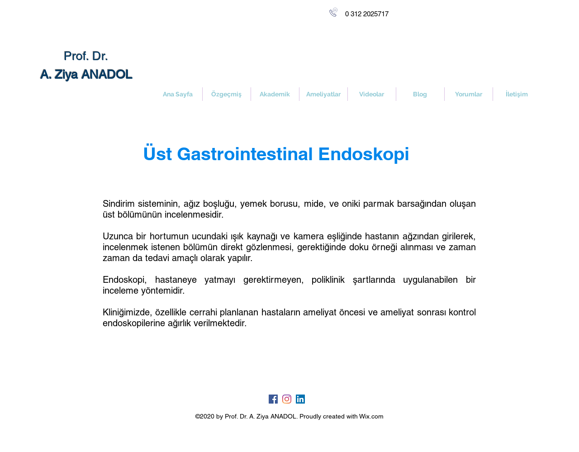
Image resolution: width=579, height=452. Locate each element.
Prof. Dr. (86, 56)
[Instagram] (286, 399)
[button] (323, 94)
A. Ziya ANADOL (86, 74)
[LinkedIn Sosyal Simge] (300, 399)
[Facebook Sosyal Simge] (273, 399)
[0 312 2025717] (366, 14)
